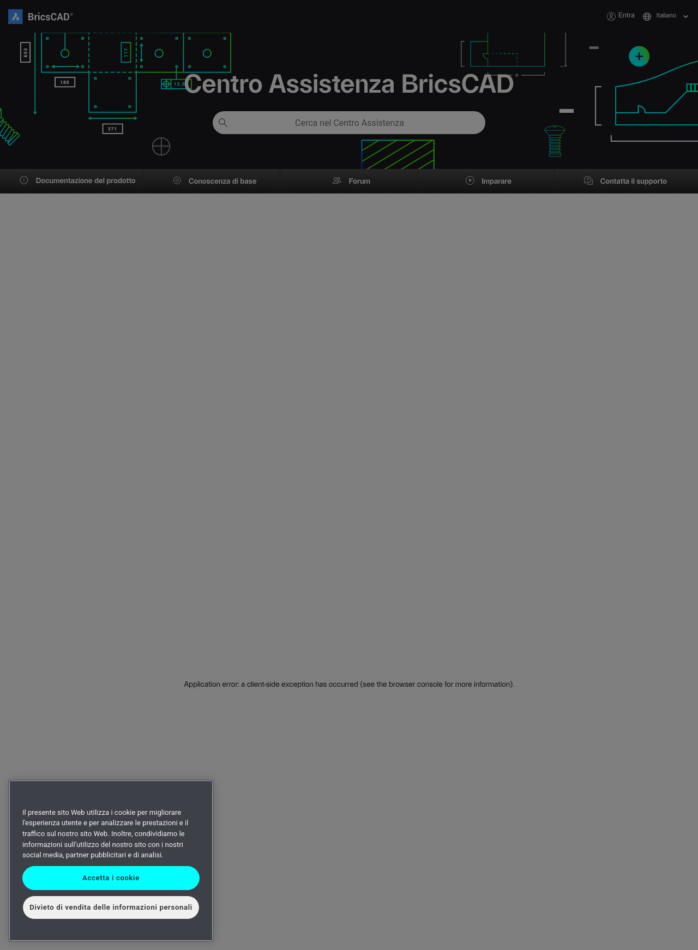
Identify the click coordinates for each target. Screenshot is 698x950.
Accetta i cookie (111, 878)
